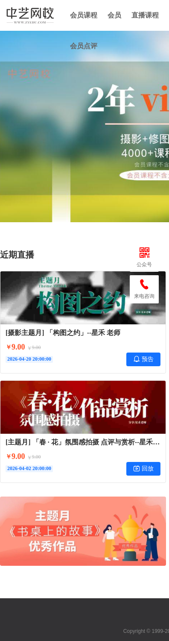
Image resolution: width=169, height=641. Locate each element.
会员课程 (83, 15)
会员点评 (83, 46)
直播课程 (145, 15)
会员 (114, 15)
